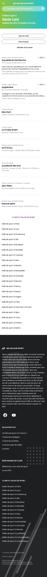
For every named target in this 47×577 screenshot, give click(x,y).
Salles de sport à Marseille (13, 506)
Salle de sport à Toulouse (12, 255)
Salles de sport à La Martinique (15, 541)
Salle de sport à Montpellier (13, 270)
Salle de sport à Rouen (11, 291)
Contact (5, 449)
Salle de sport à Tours (11, 317)
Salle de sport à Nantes (11, 265)
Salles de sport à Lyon (11, 490)
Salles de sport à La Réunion (14, 533)
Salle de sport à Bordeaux (12, 244)
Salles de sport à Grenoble (13, 525)
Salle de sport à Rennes (12, 281)
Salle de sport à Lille (10, 239)
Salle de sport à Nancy (11, 286)
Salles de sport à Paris (11, 486)
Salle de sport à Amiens (12, 322)
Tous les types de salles (12, 445)
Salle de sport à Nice (10, 260)
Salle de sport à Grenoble (12, 276)
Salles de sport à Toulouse (13, 510)
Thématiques (23, 42)
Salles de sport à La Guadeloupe (15, 537)
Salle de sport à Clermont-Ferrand (16, 307)
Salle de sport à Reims (11, 328)
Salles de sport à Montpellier (14, 521)
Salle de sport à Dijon (10, 312)
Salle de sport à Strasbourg (13, 234)
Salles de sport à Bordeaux (13, 502)
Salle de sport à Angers (11, 296)
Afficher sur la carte (23, 47)
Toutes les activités (10, 441)
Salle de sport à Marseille (12, 250)
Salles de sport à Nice (11, 514)
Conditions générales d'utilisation (13, 553)
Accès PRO (6, 470)
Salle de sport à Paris (10, 224)
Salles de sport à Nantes (12, 517)
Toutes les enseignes (11, 437)
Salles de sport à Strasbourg (14, 494)
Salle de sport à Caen (11, 302)
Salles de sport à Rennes (12, 529)
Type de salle (23, 36)
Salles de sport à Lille (11, 498)
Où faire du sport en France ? (14, 433)
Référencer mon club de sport (15, 466)
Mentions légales (7, 556)
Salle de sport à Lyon (10, 229)
